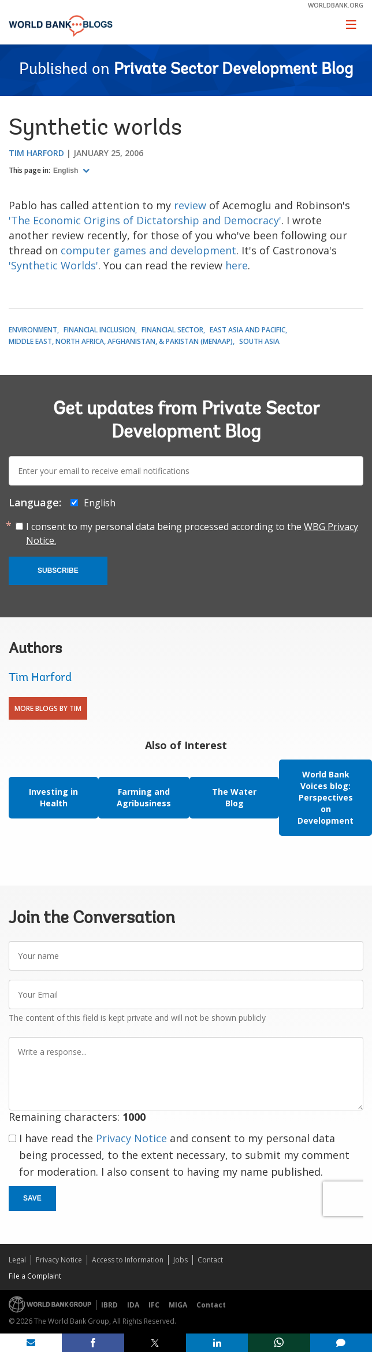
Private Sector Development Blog (233, 70)
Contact (210, 1260)
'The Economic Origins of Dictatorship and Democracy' (145, 220)
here (236, 265)
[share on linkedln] (217, 1343)
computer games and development (148, 250)
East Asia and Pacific (247, 330)
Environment (33, 330)
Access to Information (127, 1260)
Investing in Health (53, 797)
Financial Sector (172, 330)
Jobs (180, 1260)
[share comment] (341, 1343)
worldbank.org (335, 5)
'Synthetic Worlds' (53, 265)
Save (32, 1198)
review (190, 205)
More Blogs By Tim (47, 708)
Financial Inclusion (99, 330)
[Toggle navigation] (351, 24)
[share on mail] (31, 1343)
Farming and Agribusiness (144, 797)
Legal (17, 1260)
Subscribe (58, 570)
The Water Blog (234, 797)
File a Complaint (35, 1276)
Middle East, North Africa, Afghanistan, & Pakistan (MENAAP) (121, 341)
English (66, 170)
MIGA (178, 1305)
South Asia (259, 341)
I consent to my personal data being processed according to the (192, 533)
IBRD (109, 1305)
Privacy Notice (131, 1138)
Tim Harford (36, 153)
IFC (153, 1305)
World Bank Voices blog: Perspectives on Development (325, 797)
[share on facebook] (93, 1343)
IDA (133, 1305)
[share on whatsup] (279, 1343)
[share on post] (155, 1343)
